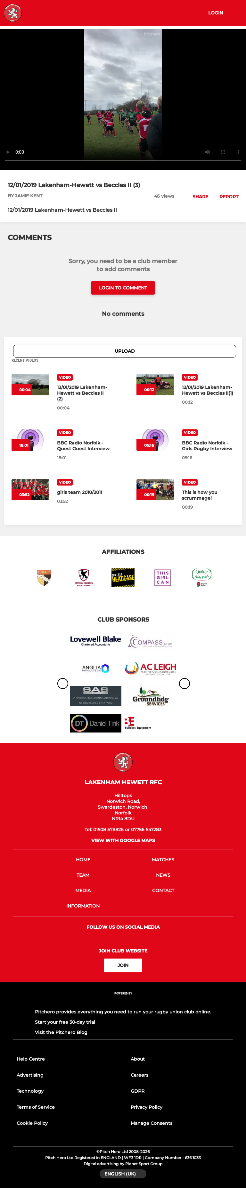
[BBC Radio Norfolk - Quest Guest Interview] (83, 446)
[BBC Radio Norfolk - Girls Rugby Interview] (208, 446)
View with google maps (123, 840)
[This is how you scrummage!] (208, 495)
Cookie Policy (32, 1123)
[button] (196, 197)
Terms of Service (36, 1107)
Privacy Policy (146, 1107)
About (138, 1059)
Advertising (30, 1075)
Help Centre (31, 1059)
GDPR (137, 1091)
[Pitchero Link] (123, 1002)
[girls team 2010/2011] (83, 492)
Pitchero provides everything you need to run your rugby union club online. (123, 1012)
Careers (139, 1075)
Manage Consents (151, 1123)
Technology (30, 1091)
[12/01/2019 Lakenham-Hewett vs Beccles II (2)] (83, 393)
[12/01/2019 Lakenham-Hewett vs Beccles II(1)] (208, 390)
